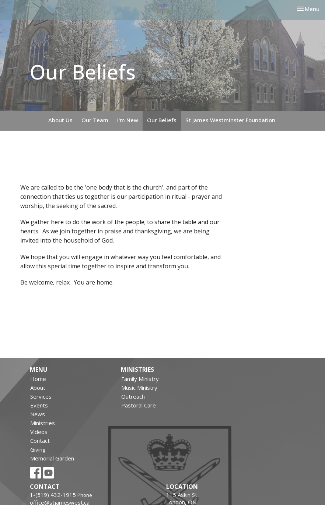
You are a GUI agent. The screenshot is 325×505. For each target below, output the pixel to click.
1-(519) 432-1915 (53, 494)
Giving (38, 449)
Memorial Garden (52, 458)
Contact (40, 440)
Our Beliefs (162, 120)
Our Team (94, 120)
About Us (60, 120)
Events (39, 405)
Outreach (133, 396)
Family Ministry (140, 378)
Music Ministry (139, 387)
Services (41, 396)
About (37, 387)
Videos (39, 431)
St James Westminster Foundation (230, 120)
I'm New (127, 120)
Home (38, 378)
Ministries (42, 423)
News (37, 414)
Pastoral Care (138, 405)
